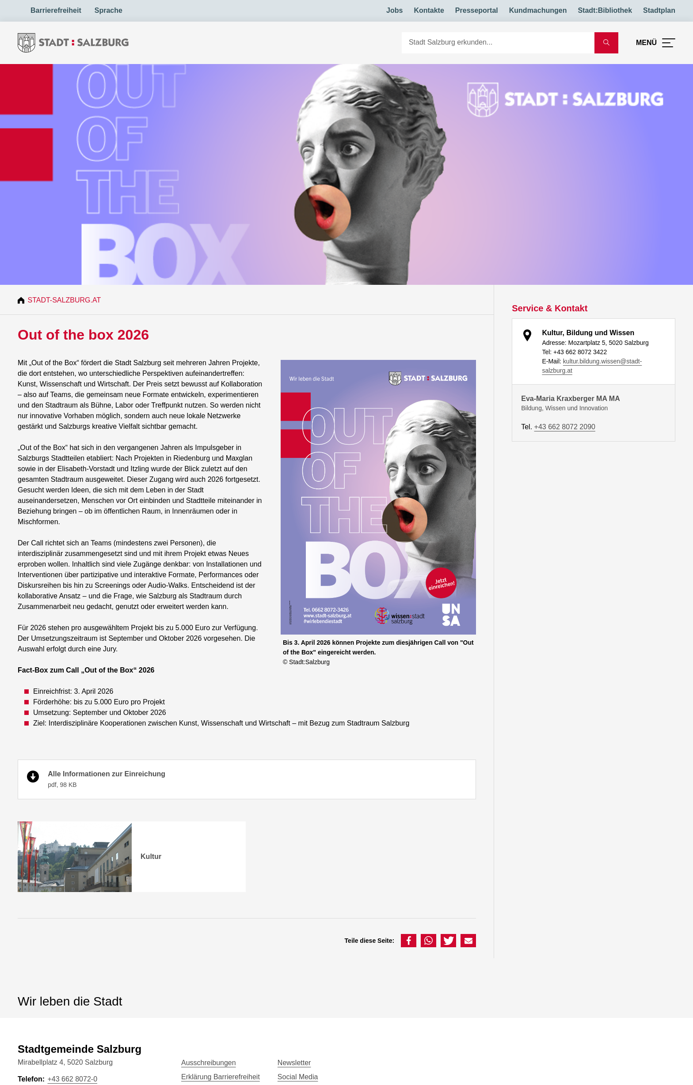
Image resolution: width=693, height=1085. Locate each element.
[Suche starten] (606, 42)
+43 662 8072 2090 (564, 427)
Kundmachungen (538, 10)
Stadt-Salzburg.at (65, 300)
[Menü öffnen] (655, 42)
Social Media (298, 1077)
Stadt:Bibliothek (605, 10)
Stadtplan (659, 10)
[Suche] (498, 42)
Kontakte (429, 10)
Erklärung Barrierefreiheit (220, 1077)
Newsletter (294, 1062)
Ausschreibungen (208, 1062)
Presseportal (476, 10)
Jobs (394, 10)
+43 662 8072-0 (72, 1079)
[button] (408, 940)
